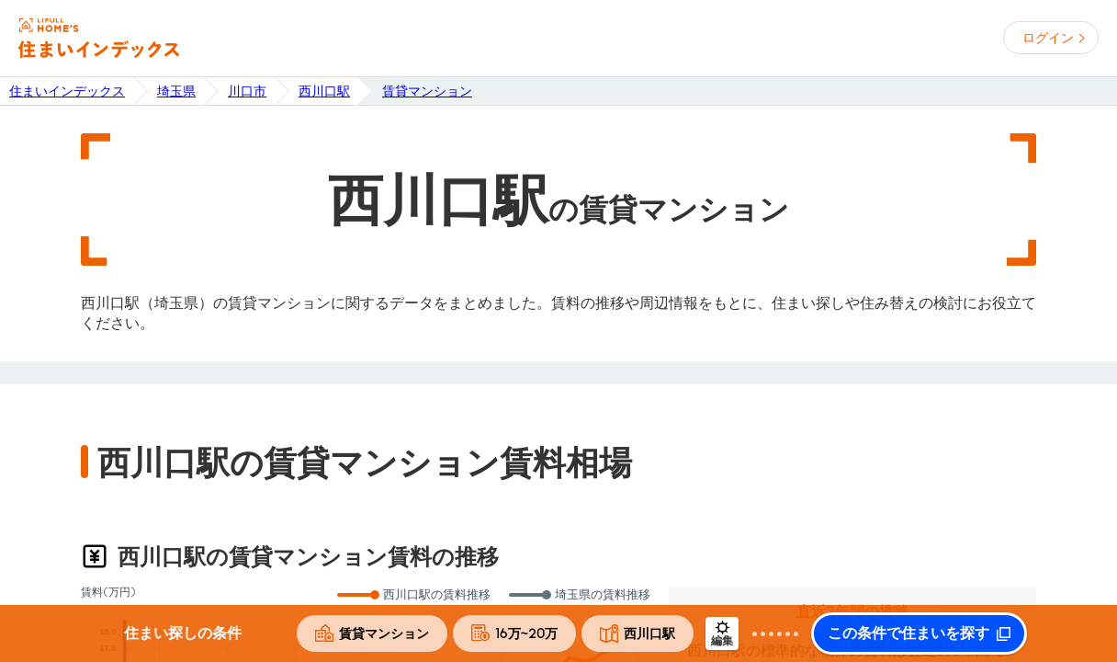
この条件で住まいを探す (908, 633)
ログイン (1048, 37)
